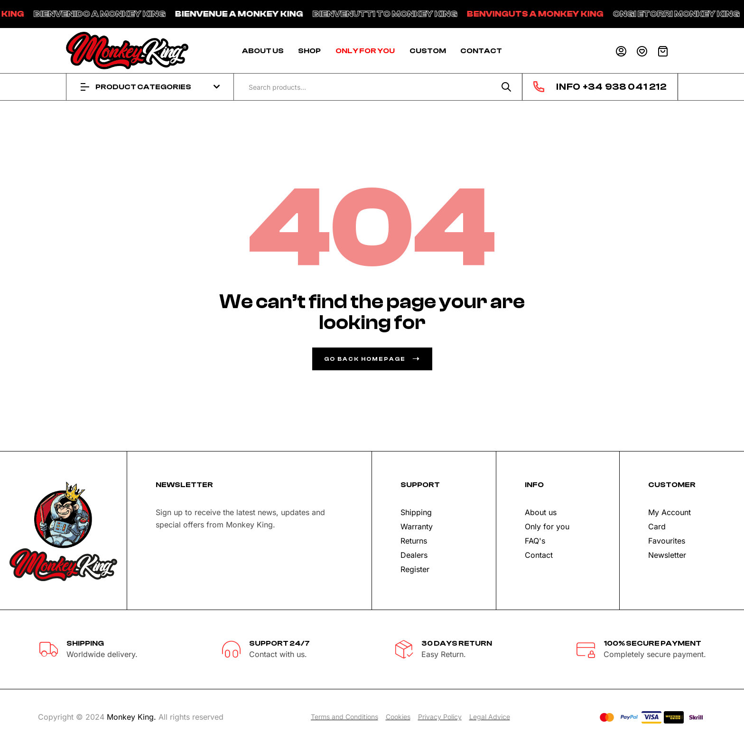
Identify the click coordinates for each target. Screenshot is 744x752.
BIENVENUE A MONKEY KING (256, 14)
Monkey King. (131, 717)
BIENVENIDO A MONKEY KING (116, 14)
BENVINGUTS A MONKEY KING (552, 14)
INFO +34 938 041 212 (611, 86)
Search (506, 87)
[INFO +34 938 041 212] (538, 86)
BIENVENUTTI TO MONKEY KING (401, 14)
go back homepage (372, 359)
